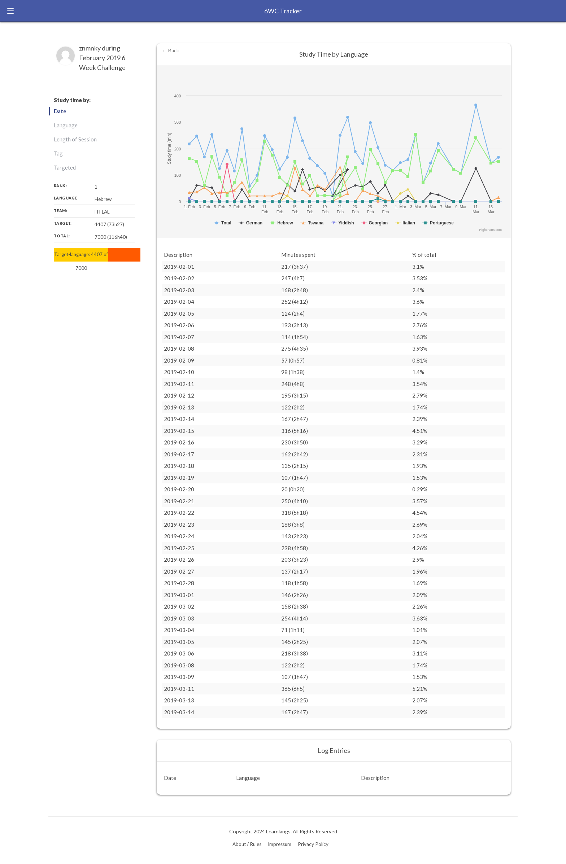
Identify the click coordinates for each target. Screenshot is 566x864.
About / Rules (246, 844)
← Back (170, 50)
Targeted (65, 167)
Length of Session (75, 139)
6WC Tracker (283, 11)
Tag (58, 153)
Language (66, 125)
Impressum (279, 844)
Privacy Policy (313, 844)
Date (60, 111)
